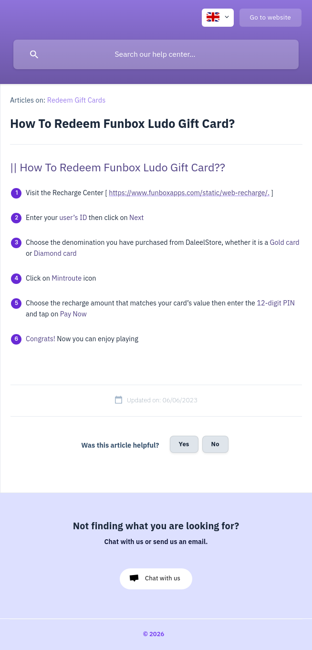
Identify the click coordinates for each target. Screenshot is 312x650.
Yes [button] (184, 444)
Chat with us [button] (162, 578)
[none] (218, 18)
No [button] (215, 444)
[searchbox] (156, 54)
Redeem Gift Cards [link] (76, 100)
